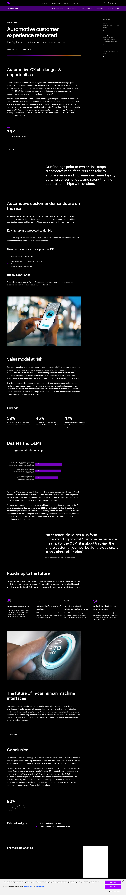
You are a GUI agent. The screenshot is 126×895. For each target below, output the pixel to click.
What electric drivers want (50, 823)
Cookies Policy (28, 886)
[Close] (123, 881)
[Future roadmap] (99, 8)
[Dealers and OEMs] (86, 8)
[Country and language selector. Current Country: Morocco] (113, 3)
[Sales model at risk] (72, 8)
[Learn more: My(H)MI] (13, 734)
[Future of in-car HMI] (113, 8)
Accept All (113, 882)
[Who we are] (66, 3)
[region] (63, 886)
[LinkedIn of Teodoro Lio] (103, 31)
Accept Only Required (113, 886)
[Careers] (77, 3)
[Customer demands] (58, 8)
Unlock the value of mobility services (55, 826)
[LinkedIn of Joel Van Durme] (103, 57)
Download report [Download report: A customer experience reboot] (12, 8)
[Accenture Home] (12, 3)
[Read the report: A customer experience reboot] (14, 150)
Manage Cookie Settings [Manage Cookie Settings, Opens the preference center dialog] (113, 891)
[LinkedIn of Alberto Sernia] (103, 44)
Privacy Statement (40, 886)
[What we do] (45, 3)
